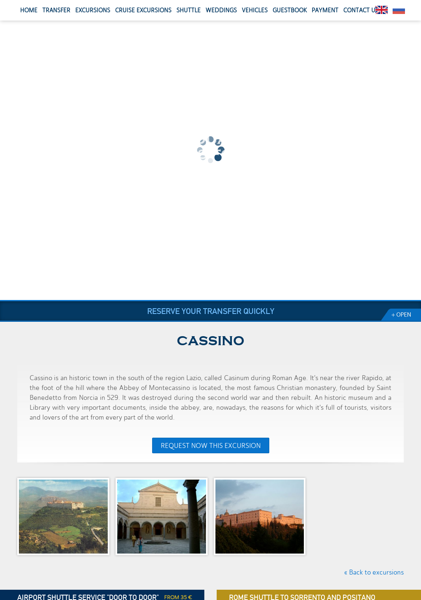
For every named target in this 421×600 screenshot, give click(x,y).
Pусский (399, 10)
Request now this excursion (211, 446)
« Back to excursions (374, 572)
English (381, 10)
